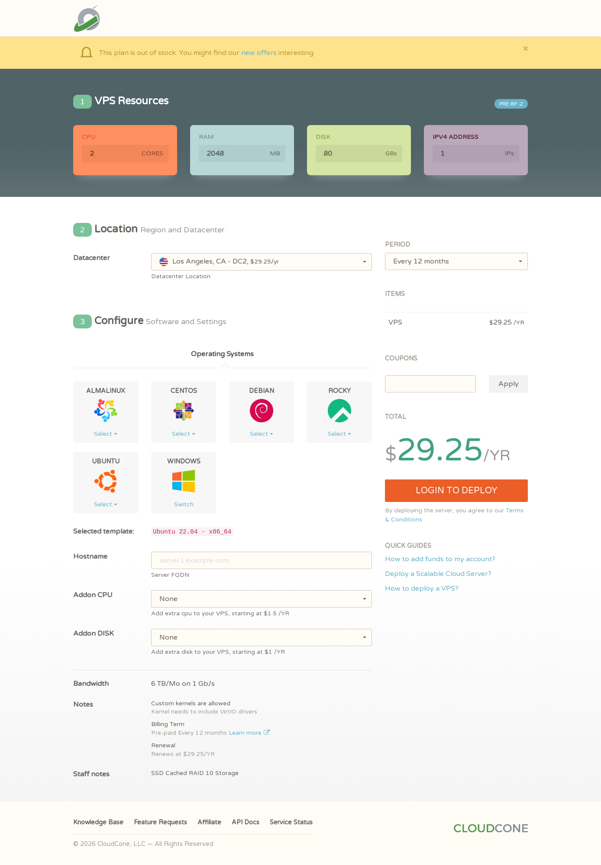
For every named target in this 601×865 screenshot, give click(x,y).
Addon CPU (93, 595)
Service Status (291, 822)
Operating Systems (222, 354)
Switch (184, 504)
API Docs (245, 822)
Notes (83, 704)
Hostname (90, 556)
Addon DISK (93, 633)
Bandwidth (91, 683)
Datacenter (91, 258)
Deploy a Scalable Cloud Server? (438, 573)
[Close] (525, 48)
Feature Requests (160, 822)
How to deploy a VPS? (422, 588)
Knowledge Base (98, 822)
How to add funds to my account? (440, 559)
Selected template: (103, 531)
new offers (259, 52)
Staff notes (91, 774)
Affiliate (209, 822)
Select (105, 433)
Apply (508, 383)
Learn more (249, 733)
